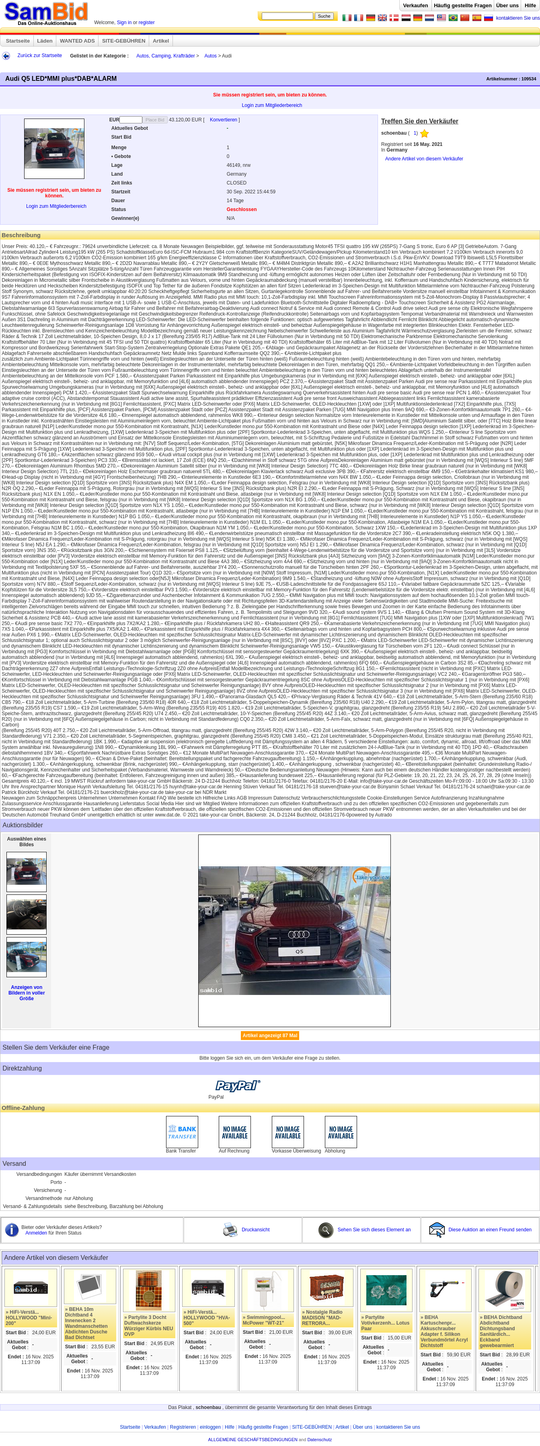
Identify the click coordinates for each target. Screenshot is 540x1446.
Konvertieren (224, 120)
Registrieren (183, 1427)
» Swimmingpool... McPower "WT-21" (264, 1320)
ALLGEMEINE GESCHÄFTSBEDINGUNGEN (253, 1439)
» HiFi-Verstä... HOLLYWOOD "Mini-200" (29, 1317)
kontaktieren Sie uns (518, 18)
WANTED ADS (77, 41)
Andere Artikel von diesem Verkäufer (424, 159)
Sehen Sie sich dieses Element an (364, 1230)
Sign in (124, 22)
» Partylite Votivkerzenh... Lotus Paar (385, 1323)
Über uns (507, 5)
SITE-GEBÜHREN (124, 41)
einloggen (210, 1427)
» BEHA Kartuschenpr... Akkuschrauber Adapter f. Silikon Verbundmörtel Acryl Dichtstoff (444, 1331)
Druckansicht (246, 1230)
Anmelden (36, 1233)
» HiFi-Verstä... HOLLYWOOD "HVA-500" (206, 1317)
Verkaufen (415, 5)
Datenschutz (319, 1439)
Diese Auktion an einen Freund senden (481, 1230)
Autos (210, 56)
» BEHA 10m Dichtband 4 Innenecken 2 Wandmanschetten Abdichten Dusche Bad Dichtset (86, 1323)
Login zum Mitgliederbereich (272, 105)
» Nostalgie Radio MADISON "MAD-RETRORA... (322, 1317)
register (147, 22)
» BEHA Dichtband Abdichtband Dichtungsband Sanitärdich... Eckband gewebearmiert (501, 1331)
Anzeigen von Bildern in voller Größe (26, 993)
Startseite (18, 41)
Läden (44, 41)
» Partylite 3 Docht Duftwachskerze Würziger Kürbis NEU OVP (148, 1326)
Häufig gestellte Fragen (463, 5)
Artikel (161, 41)
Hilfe (530, 5)
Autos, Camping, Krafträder (165, 56)
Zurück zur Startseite (40, 55)
